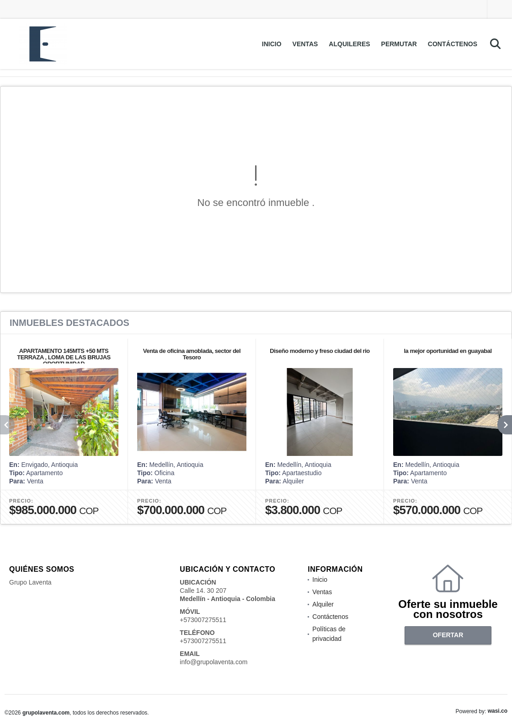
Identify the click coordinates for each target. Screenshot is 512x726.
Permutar (399, 44)
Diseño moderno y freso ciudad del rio (319, 350)
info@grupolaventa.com (213, 662)
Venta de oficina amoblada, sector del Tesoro (191, 354)
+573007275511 (203, 619)
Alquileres (349, 44)
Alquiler (323, 604)
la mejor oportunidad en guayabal (447, 350)
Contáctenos (452, 44)
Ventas (305, 44)
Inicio (272, 44)
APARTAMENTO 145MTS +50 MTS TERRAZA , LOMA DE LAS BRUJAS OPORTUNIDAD (64, 357)
